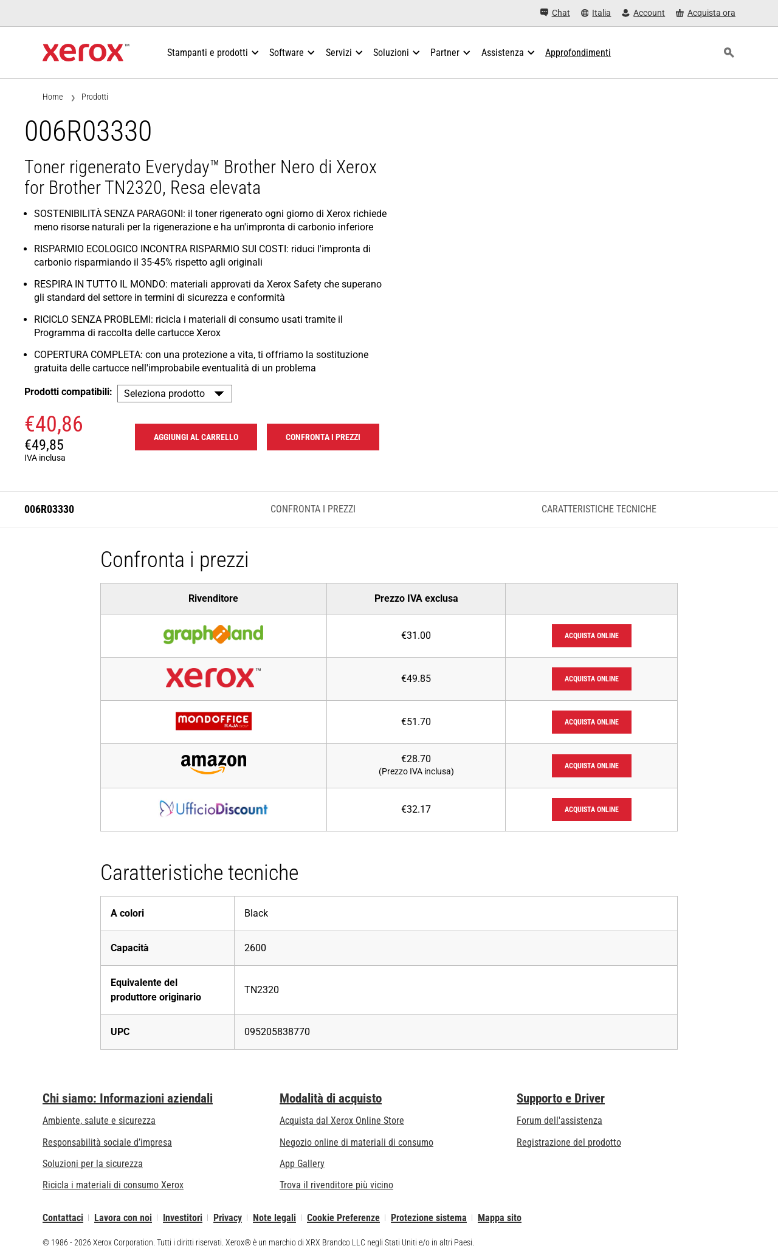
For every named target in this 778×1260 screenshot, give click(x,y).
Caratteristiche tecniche (599, 509)
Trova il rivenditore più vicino (336, 1185)
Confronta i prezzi (313, 509)
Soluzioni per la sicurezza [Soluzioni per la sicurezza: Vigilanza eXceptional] (93, 1163)
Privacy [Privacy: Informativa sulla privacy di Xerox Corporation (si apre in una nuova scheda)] (227, 1217)
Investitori (182, 1217)
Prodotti (94, 97)
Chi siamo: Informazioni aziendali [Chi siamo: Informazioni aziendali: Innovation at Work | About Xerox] (128, 1098)
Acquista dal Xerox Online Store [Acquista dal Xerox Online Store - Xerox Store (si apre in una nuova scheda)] (342, 1120)
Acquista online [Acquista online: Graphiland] (592, 636)
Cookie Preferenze (343, 1217)
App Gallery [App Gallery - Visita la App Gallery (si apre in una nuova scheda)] (302, 1163)
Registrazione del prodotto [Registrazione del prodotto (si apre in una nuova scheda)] (569, 1142)
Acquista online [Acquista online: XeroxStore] (592, 679)
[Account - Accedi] (643, 13)
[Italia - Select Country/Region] (596, 13)
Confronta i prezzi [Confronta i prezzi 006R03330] (323, 437)
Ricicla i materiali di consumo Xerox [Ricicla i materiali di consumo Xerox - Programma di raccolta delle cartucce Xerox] (113, 1185)
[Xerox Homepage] (86, 53)
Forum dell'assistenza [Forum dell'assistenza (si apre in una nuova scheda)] (559, 1120)
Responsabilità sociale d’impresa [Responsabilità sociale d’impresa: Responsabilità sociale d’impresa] (107, 1142)
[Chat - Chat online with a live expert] (555, 13)
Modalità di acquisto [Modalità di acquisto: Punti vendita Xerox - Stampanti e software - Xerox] (331, 1098)
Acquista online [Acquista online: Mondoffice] (592, 722)
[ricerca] (728, 53)
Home (53, 97)
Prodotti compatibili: (68, 392)
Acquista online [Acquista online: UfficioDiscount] (592, 809)
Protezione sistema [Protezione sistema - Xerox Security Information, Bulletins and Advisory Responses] (429, 1217)
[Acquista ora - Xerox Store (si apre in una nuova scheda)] (705, 13)
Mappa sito (500, 1217)
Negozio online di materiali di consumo (356, 1142)
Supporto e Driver (561, 1098)
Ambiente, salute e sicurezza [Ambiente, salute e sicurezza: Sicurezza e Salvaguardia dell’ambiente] (99, 1120)
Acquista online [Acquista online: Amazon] (592, 766)
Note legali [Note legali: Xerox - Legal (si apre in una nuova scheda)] (274, 1217)
